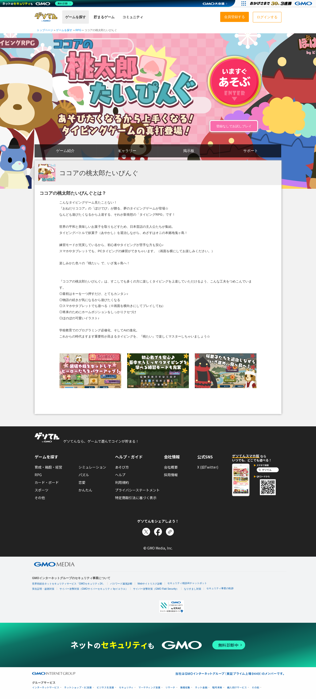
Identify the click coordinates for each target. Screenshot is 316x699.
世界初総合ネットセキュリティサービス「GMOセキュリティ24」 (68, 583)
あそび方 (122, 467)
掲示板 (188, 151)
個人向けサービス (237, 687)
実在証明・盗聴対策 (43, 588)
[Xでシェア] (146, 532)
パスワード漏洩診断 (121, 583)
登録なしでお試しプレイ (234, 126)
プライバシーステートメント (137, 490)
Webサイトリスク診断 (150, 583)
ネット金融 (201, 687)
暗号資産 (217, 687)
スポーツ (41, 490)
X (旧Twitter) (207, 467)
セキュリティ (126, 687)
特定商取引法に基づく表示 (136, 497)
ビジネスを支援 (105, 687)
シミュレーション (92, 467)
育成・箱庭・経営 (48, 467)
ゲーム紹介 (65, 151)
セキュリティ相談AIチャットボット (187, 583)
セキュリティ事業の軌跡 (220, 588)
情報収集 (185, 687)
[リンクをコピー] (170, 532)
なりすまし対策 (192, 588)
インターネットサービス (45, 687)
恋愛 (82, 482)
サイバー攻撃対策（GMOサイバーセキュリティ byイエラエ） (93, 588)
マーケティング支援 (149, 687)
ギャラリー (127, 151)
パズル (84, 474)
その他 (40, 497)
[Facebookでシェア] (158, 532)
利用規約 (122, 482)
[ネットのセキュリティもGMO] (38, 3)
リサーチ (170, 687)
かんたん (85, 490)
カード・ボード (47, 482)
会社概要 (171, 467)
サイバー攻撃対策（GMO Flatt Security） (156, 588)
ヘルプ (120, 474)
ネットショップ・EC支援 (78, 687)
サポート (250, 151)
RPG (38, 474)
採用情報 (171, 474)
